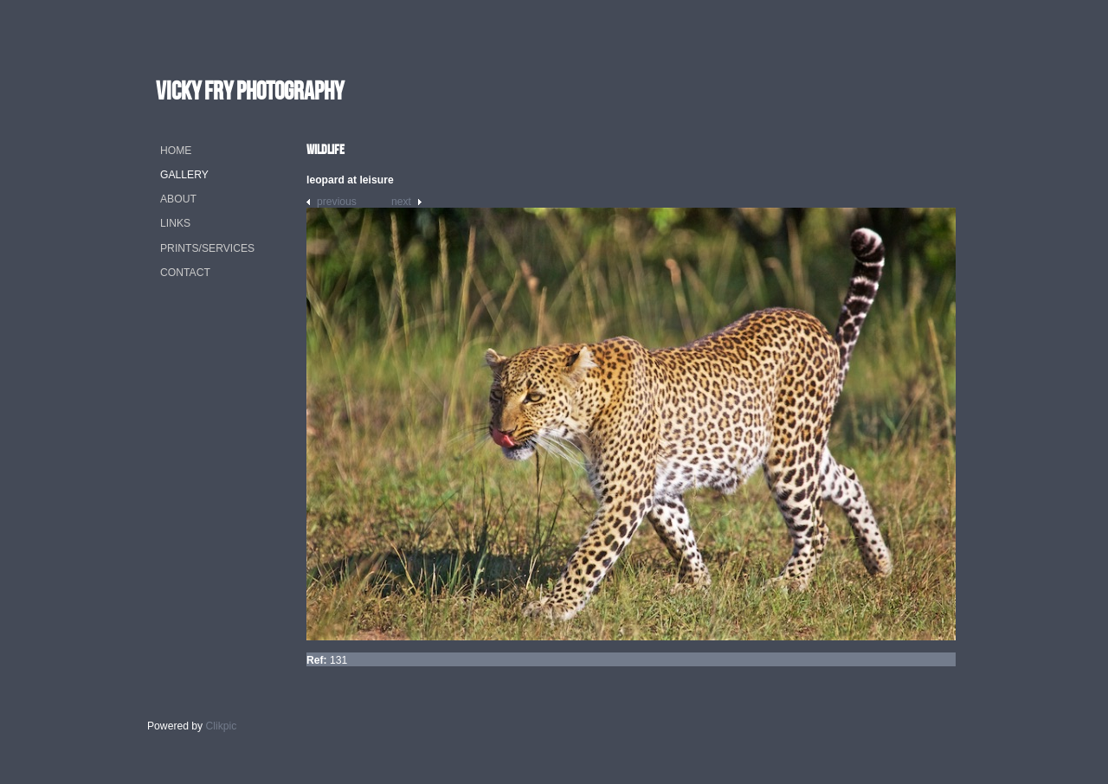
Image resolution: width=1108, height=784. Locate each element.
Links (175, 223)
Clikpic (221, 726)
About (178, 199)
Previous (337, 202)
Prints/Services (207, 248)
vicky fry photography (250, 90)
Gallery (184, 175)
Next (401, 202)
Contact (185, 273)
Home (175, 151)
